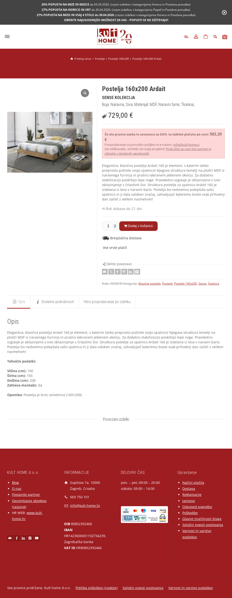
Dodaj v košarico (140, 226)
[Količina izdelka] (110, 226)
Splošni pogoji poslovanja (202, 524)
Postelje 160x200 (185, 283)
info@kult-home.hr (85, 505)
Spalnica (213, 283)
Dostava (188, 488)
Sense (202, 283)
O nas (16, 488)
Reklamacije (192, 494)
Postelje (167, 283)
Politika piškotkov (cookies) (97, 588)
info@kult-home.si (186, 144)
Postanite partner (26, 494)
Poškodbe (190, 512)
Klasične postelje (149, 283)
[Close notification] (224, 12)
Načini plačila (193, 482)
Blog (15, 482)
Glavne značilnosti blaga (201, 518)
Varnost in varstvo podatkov (190, 588)
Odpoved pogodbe (197, 506)
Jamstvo (188, 500)
